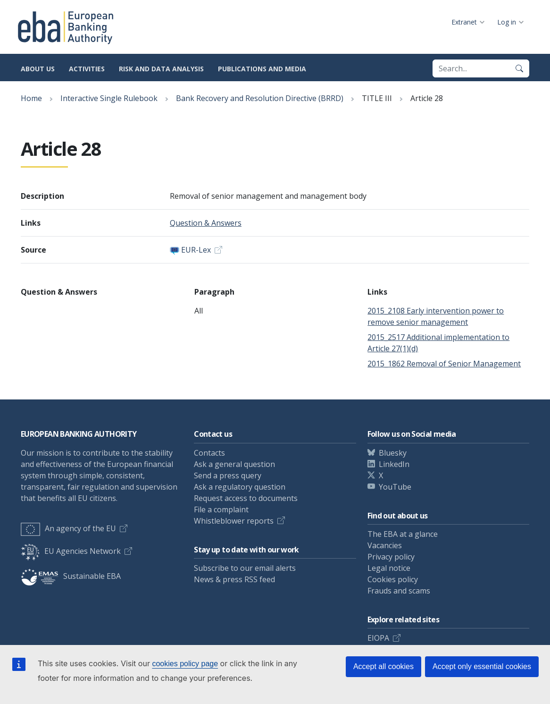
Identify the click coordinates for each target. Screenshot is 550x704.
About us (38, 68)
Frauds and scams (398, 590)
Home (31, 98)
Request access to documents (246, 498)
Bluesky (393, 453)
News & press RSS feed (234, 579)
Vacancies (384, 545)
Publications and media (262, 68)
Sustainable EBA (71, 576)
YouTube (395, 487)
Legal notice (388, 568)
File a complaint (221, 509)
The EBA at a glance (402, 534)
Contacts (209, 453)
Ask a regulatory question (239, 487)
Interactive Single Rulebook (109, 98)
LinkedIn (394, 464)
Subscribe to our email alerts (245, 568)
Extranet (464, 21)
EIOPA (378, 638)
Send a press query (227, 475)
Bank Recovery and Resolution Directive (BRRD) (259, 98)
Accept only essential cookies (482, 666)
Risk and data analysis (161, 68)
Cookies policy (392, 579)
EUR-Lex (196, 250)
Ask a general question (234, 464)
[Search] (519, 68)
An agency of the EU (68, 528)
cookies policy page (185, 664)
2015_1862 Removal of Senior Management (444, 363)
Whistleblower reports (234, 521)
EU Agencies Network (71, 551)
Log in (506, 21)
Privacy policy (391, 556)
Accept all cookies (383, 666)
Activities (87, 68)
